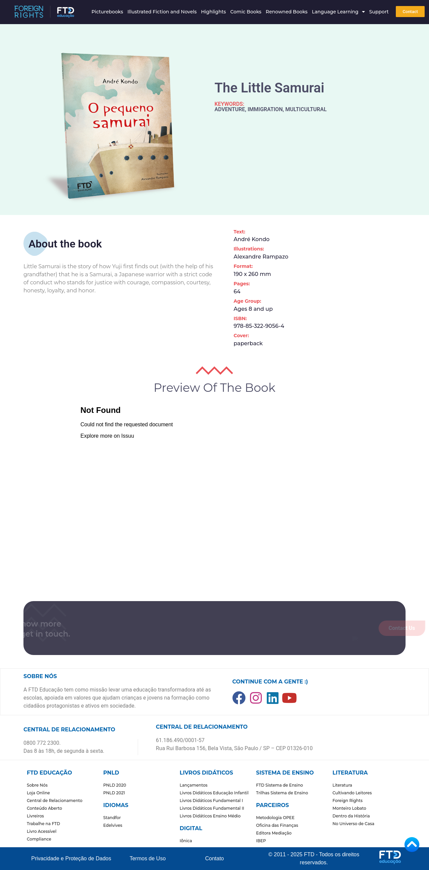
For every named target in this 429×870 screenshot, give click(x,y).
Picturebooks (107, 12)
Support (379, 12)
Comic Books (245, 12)
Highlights (213, 12)
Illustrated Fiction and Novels (162, 12)
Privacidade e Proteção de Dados (71, 858)
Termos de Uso (148, 858)
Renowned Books (287, 12)
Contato (214, 858)
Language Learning (338, 11)
